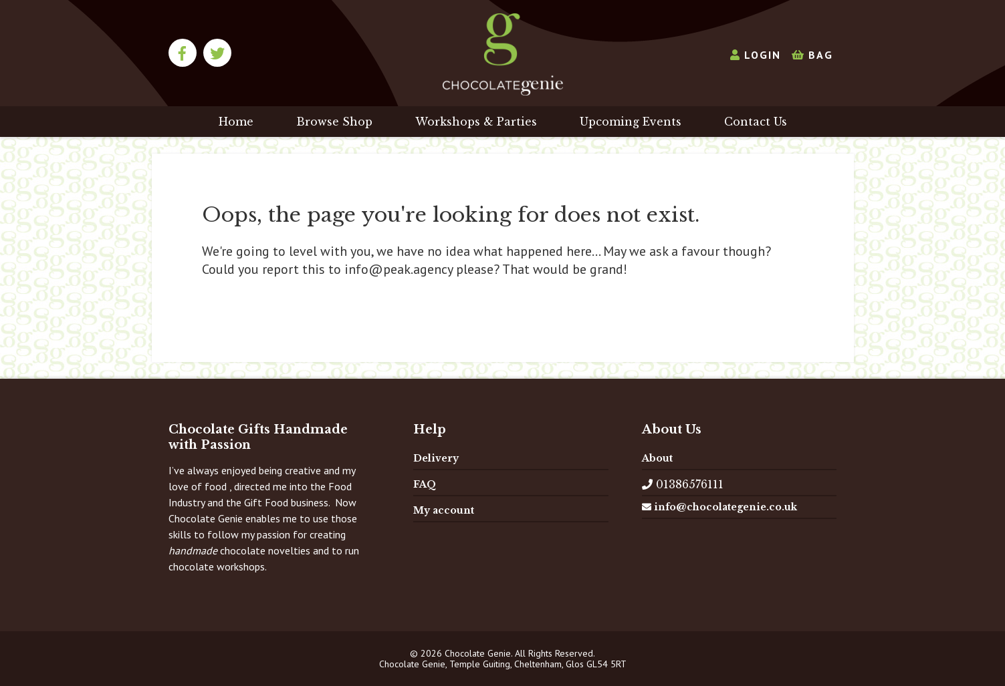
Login (755, 54)
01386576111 (682, 484)
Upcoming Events (630, 121)
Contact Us (755, 121)
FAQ (424, 484)
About (657, 458)
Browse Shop (334, 121)
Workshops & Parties (476, 121)
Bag (812, 54)
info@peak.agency (398, 269)
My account (443, 510)
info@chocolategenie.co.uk (719, 507)
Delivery (436, 458)
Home (236, 121)
